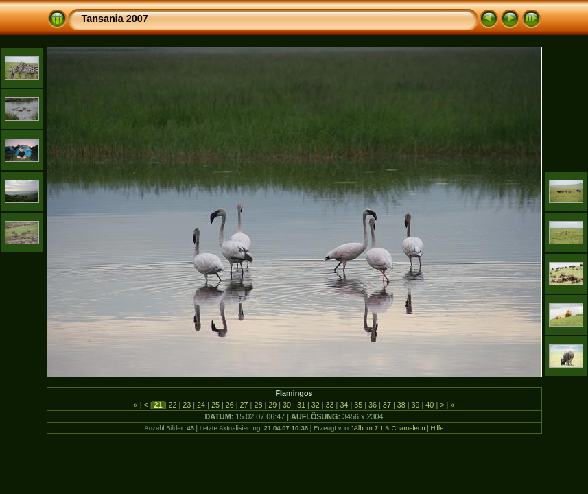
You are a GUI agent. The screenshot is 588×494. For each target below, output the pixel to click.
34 (344, 405)
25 (215, 405)
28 (258, 405)
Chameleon (408, 428)
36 (372, 405)
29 (272, 405)
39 (416, 405)
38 (401, 405)
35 (358, 405)
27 (244, 405)
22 (172, 405)
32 (315, 405)
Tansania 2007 (115, 18)
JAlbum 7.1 (367, 428)
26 (230, 405)
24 (201, 405)
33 (330, 405)
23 (186, 405)
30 (287, 405)
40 (429, 405)
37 (387, 405)
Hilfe (436, 428)
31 (301, 405)
